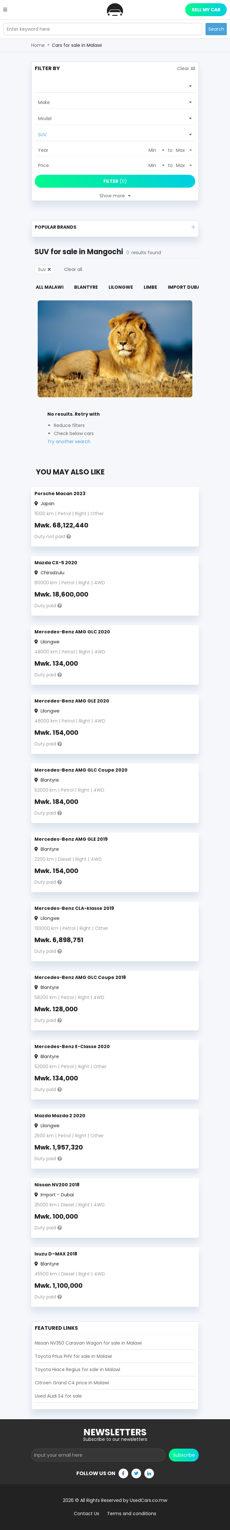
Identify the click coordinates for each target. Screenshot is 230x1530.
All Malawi (49, 287)
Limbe (150, 287)
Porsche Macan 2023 (59, 493)
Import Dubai (185, 287)
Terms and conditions (131, 1513)
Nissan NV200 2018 (57, 1184)
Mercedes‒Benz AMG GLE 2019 (71, 839)
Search (216, 29)
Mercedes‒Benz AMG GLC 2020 (72, 632)
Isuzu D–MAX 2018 (55, 1254)
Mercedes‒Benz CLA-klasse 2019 (74, 908)
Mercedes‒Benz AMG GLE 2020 (71, 701)
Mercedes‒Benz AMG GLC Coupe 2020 (81, 770)
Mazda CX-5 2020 (55, 562)
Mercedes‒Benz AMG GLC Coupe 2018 (80, 977)
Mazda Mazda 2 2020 (59, 1115)
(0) (115, 181)
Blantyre (86, 287)
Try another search (69, 441)
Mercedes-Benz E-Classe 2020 (72, 1046)
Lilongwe (121, 287)
